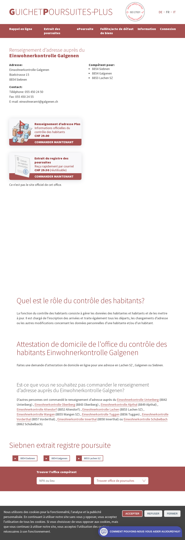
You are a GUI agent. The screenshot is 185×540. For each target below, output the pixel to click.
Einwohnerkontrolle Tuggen (100, 414)
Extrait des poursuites (52, 31)
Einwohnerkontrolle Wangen (36, 414)
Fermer (172, 513)
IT (174, 11)
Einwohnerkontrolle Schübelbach (145, 419)
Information (147, 29)
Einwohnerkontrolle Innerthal (77, 419)
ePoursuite (85, 29)
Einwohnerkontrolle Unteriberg (138, 400)
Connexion (168, 29)
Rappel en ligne (20, 29)
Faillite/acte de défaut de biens (117, 31)
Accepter (132, 513)
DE (160, 11)
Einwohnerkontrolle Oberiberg (55, 404)
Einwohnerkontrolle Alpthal (119, 404)
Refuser (153, 513)
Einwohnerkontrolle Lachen (100, 409)
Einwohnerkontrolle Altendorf (37, 409)
